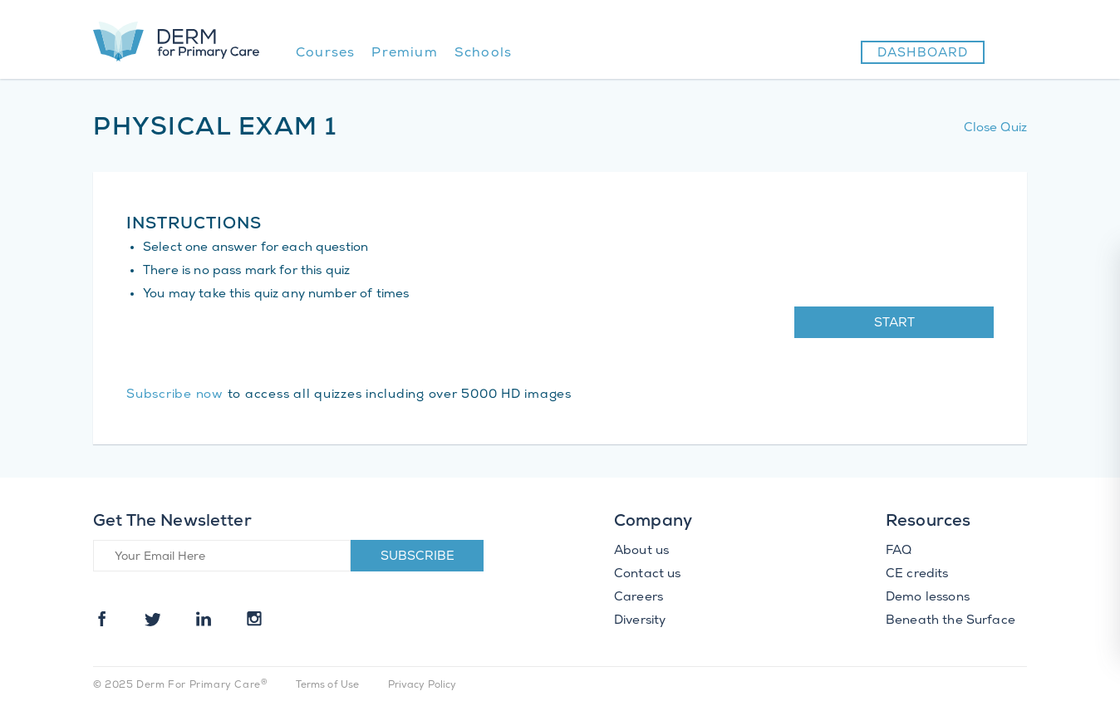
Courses (325, 53)
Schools (483, 53)
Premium (404, 53)
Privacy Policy (422, 685)
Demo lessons (928, 598)
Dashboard (922, 54)
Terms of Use (328, 685)
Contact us (647, 574)
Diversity (640, 621)
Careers (638, 598)
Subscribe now (175, 395)
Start (894, 323)
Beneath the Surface (950, 621)
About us (641, 551)
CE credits (917, 574)
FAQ (898, 551)
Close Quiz (996, 128)
